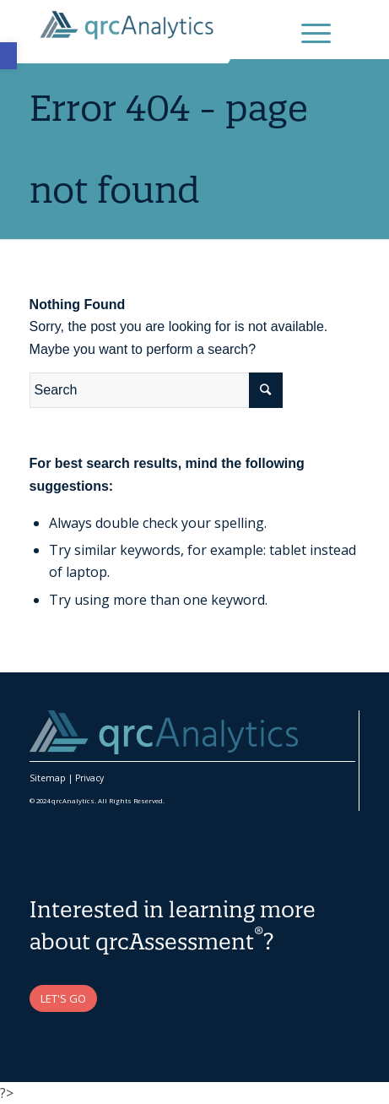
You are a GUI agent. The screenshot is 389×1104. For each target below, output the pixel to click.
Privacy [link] (89, 778)
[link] (8, 55)
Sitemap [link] (48, 778)
